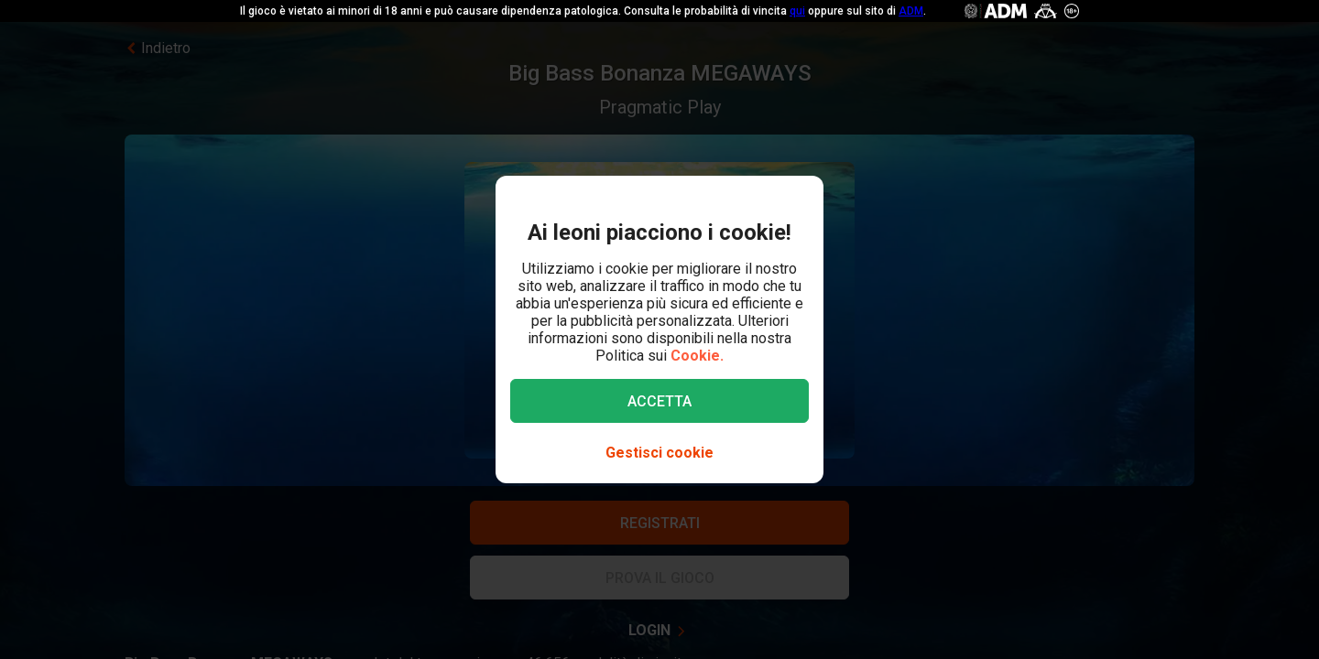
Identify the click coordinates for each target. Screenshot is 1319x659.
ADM (911, 11)
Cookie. (697, 355)
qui (797, 11)
